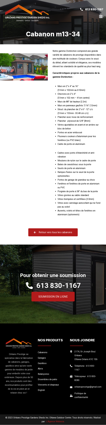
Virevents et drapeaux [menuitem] (48, 384)
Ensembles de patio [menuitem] (47, 379)
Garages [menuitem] (42, 358)
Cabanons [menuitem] (42, 352)
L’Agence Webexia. (55, 421)
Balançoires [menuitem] (43, 374)
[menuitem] (52, 390)
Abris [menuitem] (40, 368)
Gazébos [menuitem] (42, 363)
